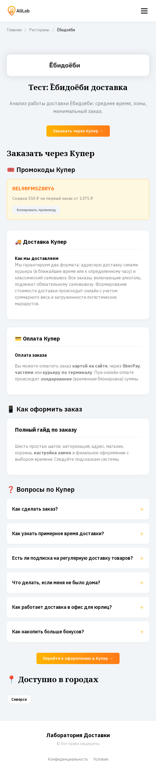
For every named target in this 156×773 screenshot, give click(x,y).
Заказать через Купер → (78, 130)
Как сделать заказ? (78, 509)
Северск (19, 699)
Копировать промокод (36, 210)
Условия (100, 759)
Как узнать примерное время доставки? (78, 533)
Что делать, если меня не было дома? (78, 583)
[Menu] (144, 11)
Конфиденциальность (68, 759)
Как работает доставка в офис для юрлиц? (78, 607)
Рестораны (39, 29)
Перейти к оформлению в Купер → (78, 658)
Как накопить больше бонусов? (78, 632)
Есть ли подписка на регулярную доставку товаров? (78, 558)
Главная (14, 29)
